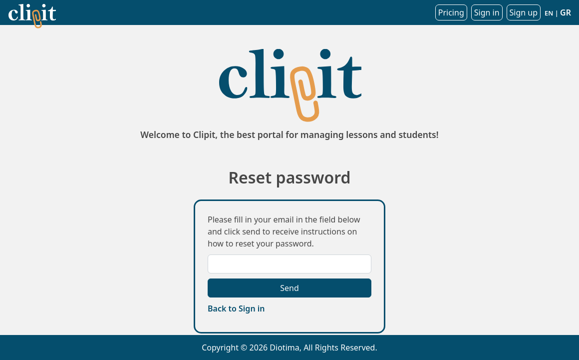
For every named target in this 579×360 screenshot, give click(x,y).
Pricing (451, 12)
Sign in (487, 12)
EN (549, 13)
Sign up (524, 12)
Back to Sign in (236, 308)
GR (565, 12)
